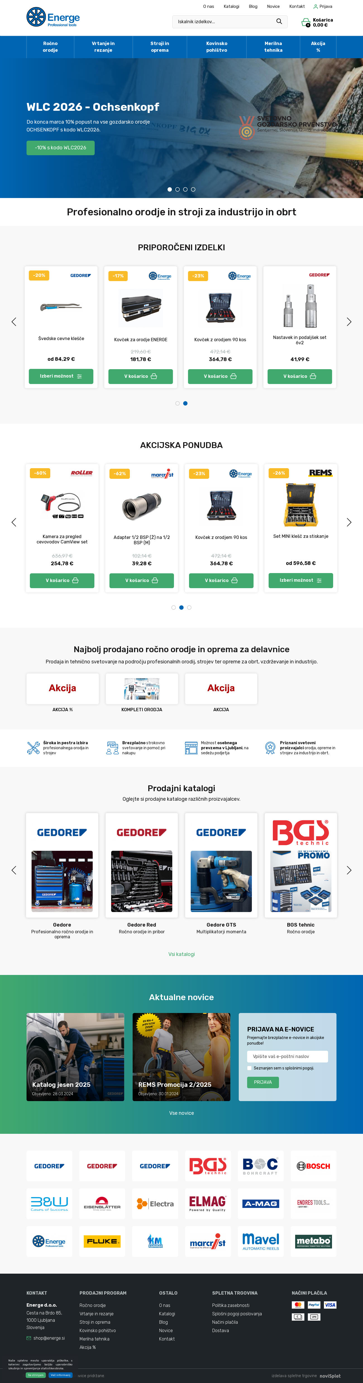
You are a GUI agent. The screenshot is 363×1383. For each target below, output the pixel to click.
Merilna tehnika (273, 47)
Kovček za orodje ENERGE (141, 339)
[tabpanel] (181, 128)
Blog (253, 6)
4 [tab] (193, 189)
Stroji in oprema (160, 47)
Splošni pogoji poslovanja (237, 1313)
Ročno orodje (50, 47)
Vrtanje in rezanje (103, 47)
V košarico (141, 376)
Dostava (220, 1330)
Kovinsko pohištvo (216, 47)
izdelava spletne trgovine (294, 1375)
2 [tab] (178, 189)
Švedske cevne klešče (62, 338)
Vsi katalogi (181, 954)
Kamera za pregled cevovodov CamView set (62, 539)
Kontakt (297, 6)
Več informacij (60, 1376)
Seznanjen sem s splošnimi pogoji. (284, 1068)
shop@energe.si (49, 1338)
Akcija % (318, 47)
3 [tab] (185, 189)
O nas (208, 6)
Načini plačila (225, 1322)
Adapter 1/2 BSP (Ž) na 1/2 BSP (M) (142, 540)
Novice (273, 6)
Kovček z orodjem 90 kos (221, 339)
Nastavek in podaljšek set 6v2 (301, 340)
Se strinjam (36, 1376)
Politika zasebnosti (230, 1305)
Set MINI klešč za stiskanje (300, 536)
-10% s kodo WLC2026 (60, 148)
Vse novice (181, 1113)
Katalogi (231, 6)
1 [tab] (170, 189)
